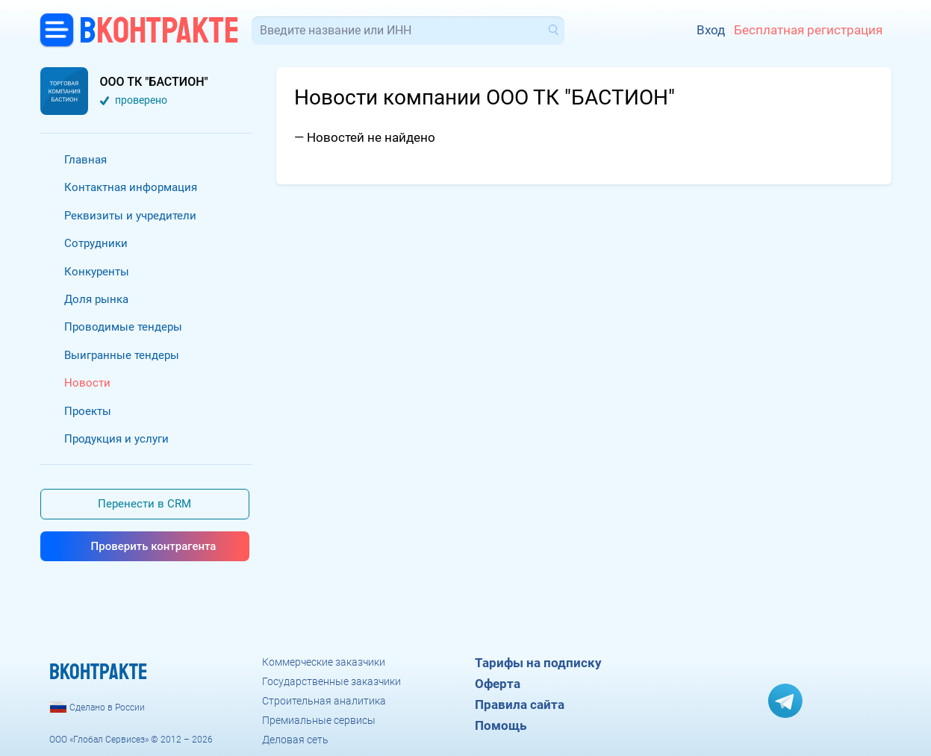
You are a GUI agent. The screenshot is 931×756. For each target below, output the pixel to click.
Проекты (87, 411)
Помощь (500, 725)
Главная (85, 159)
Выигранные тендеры (121, 355)
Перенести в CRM (144, 503)
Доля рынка (96, 299)
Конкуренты (96, 271)
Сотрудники (96, 243)
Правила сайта (519, 704)
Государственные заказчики (331, 681)
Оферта (497, 683)
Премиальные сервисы (319, 720)
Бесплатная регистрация (808, 29)
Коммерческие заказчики (323, 662)
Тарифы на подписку (538, 662)
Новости (87, 383)
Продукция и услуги (116, 439)
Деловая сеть (295, 740)
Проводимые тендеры (123, 327)
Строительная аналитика (324, 701)
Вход (711, 29)
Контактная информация (130, 187)
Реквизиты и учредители (130, 215)
